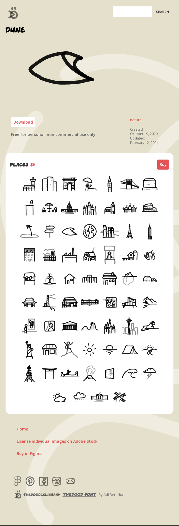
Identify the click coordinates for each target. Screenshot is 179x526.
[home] (12, 13)
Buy (163, 164)
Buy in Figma (29, 453)
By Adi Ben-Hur (111, 494)
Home (22, 429)
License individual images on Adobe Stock (57, 441)
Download (23, 122)
